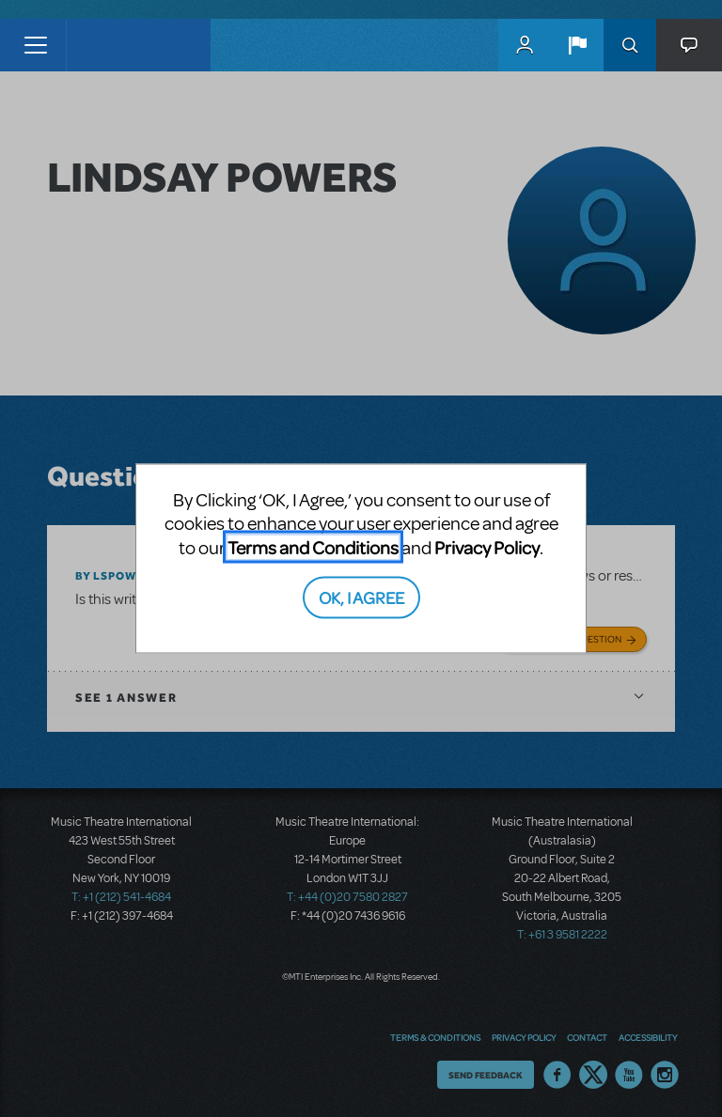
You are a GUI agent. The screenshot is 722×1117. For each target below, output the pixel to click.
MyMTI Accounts (524, 45)
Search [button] (630, 45)
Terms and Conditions (313, 546)
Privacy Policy (487, 546)
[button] (577, 45)
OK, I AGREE (361, 597)
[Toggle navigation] (35, 45)
